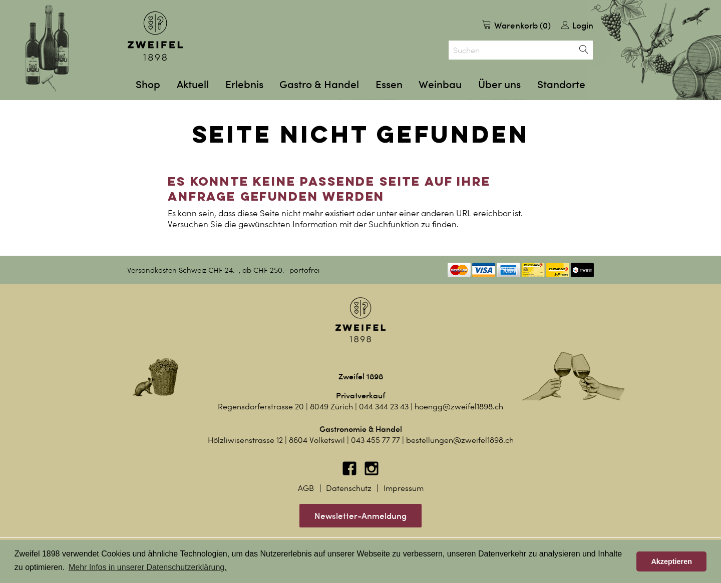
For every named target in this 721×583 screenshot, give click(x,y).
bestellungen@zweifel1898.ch (460, 440)
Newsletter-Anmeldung (360, 515)
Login (577, 25)
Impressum (404, 488)
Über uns (499, 84)
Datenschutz (349, 488)
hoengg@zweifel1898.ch (459, 406)
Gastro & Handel (319, 84)
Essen (389, 84)
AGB (306, 488)
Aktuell (193, 84)
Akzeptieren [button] (671, 561)
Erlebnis (244, 84)
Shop (148, 84)
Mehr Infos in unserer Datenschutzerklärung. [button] (148, 567)
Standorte (561, 84)
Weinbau (440, 84)
